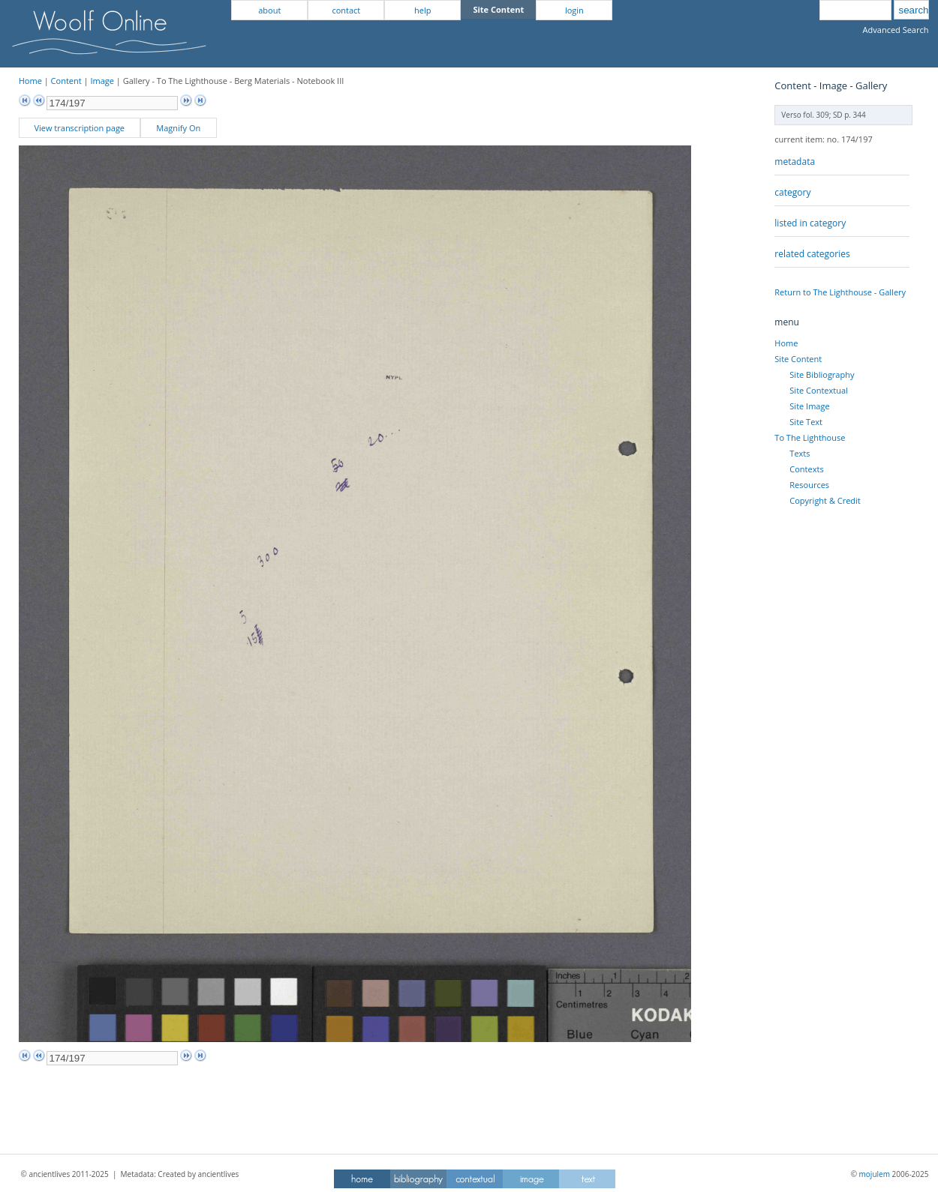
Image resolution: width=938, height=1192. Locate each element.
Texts (799, 453)
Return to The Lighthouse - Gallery (840, 292)
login (574, 10)
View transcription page (79, 127)
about (269, 10)
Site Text (805, 421)
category (792, 192)
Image (102, 80)
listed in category (810, 223)
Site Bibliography (821, 374)
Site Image (809, 406)
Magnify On (178, 127)
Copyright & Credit (824, 500)
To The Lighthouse (809, 437)
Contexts (806, 469)
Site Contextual (818, 390)
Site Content (798, 358)
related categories (811, 253)
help (422, 10)
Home (30, 80)
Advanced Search (896, 29)
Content (66, 80)
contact (346, 10)
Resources (809, 484)
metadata (794, 161)
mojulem (874, 1174)
